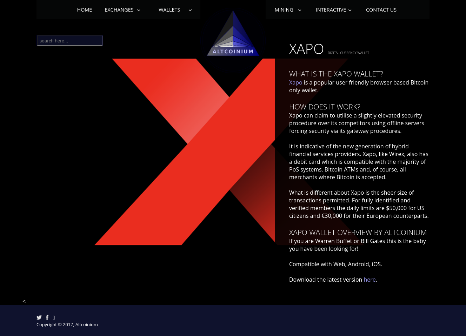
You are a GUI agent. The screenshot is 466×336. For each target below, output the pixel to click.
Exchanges (120, 9)
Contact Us (381, 9)
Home (84, 9)
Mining (284, 9)
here (369, 279)
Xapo (295, 82)
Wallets (171, 9)
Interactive (331, 9)
